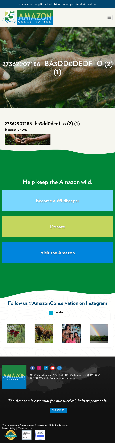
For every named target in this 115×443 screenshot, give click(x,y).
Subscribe (58, 410)
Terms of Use (25, 428)
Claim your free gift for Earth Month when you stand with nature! (57, 4)
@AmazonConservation (53, 303)
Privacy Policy (8, 428)
